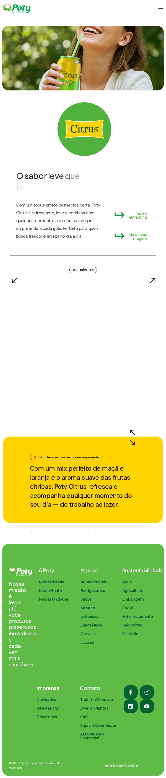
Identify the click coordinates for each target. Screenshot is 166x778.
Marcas (89, 570)
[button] (130, 215)
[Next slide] (152, 280)
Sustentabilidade (142, 570)
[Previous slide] (14, 280)
